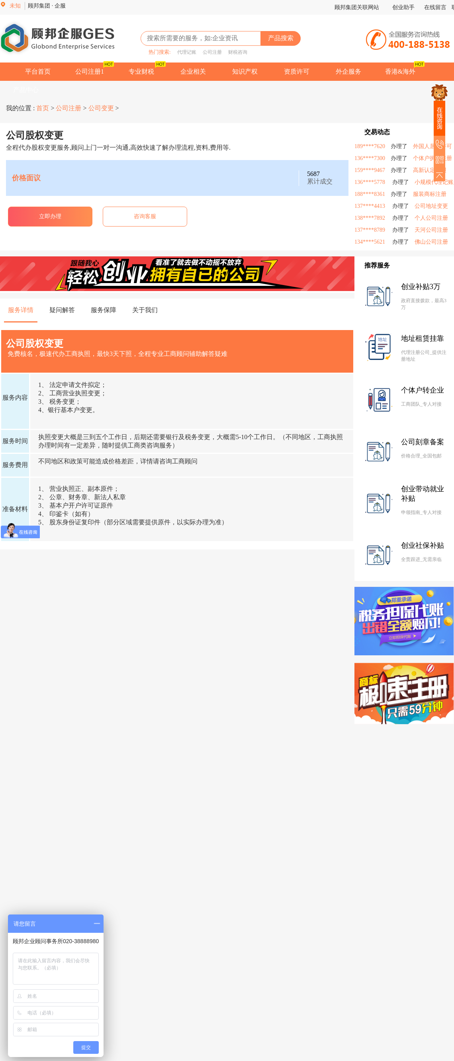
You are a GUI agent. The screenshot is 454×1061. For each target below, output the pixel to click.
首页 (43, 108)
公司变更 (101, 108)
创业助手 (404, 7)
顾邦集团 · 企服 (47, 6)
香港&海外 (400, 71)
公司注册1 (89, 71)
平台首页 (38, 71)
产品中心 (26, 89)
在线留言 (435, 7)
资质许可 (296, 71)
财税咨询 (235, 52)
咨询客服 (145, 216)
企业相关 (193, 71)
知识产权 (245, 71)
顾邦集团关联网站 (357, 7)
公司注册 (210, 52)
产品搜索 (281, 38)
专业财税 (141, 71)
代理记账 (184, 52)
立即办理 (50, 216)
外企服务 (348, 71)
